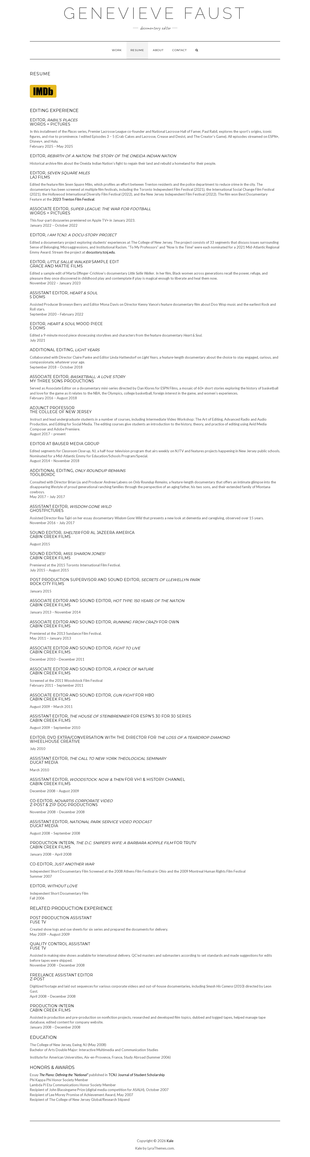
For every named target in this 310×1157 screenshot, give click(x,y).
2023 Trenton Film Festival (73, 199)
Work (117, 50)
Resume (137, 50)
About (158, 50)
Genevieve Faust (155, 13)
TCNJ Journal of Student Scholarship (136, 1075)
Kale (170, 1141)
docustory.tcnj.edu (100, 252)
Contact (179, 50)
